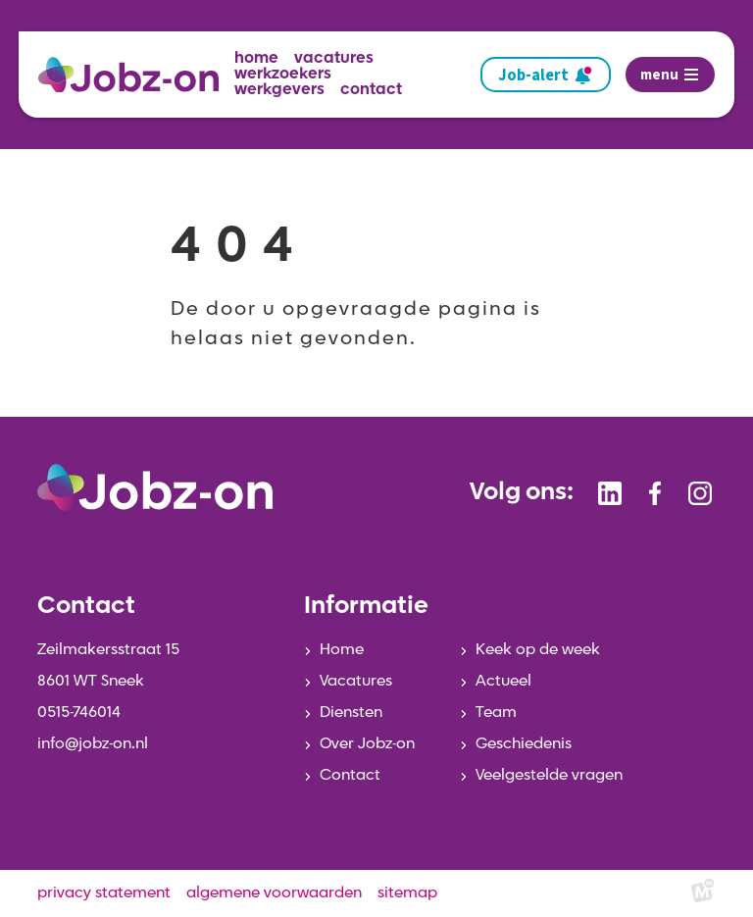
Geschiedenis (524, 744)
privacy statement (104, 893)
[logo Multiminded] (703, 894)
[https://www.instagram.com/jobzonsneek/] (700, 493)
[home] (136, 75)
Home (342, 650)
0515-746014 (79, 713)
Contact (350, 776)
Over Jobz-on (367, 744)
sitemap (407, 893)
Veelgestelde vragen (549, 776)
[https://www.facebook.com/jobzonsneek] (655, 493)
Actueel (503, 681)
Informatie (366, 607)
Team (496, 713)
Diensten (351, 713)
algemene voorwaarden (274, 893)
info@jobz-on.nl (92, 744)
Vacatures (356, 681)
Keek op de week (538, 650)
